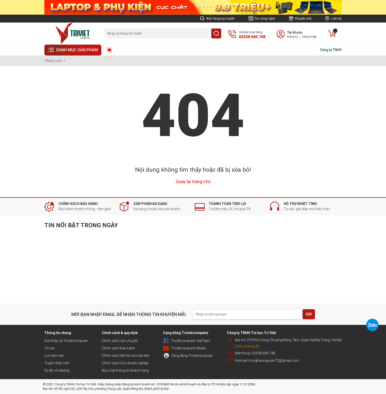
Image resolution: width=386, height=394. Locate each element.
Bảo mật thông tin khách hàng (125, 370)
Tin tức (49, 348)
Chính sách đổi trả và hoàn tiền (125, 356)
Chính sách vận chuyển (120, 341)
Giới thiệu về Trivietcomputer (66, 341)
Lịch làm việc (54, 356)
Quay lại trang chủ (193, 181)
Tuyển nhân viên (56, 363)
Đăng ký (292, 36)
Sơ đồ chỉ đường (56, 370)
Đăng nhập (309, 36)
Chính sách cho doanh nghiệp (125, 363)
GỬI (309, 314)
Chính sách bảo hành (118, 348)
